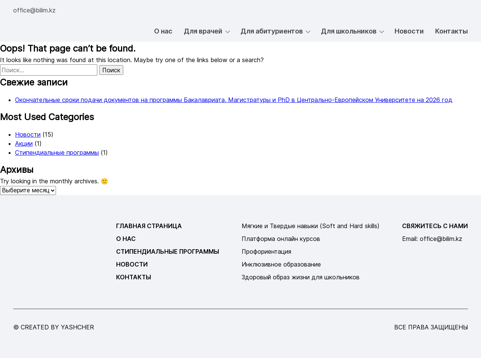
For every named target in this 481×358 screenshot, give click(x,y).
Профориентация (266, 251)
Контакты (451, 31)
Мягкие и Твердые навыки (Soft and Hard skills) (311, 226)
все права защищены (431, 327)
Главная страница (149, 226)
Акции (24, 143)
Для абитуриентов (271, 31)
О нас (163, 31)
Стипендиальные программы (57, 152)
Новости (409, 31)
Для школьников (349, 31)
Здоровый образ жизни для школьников (301, 277)
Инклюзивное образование (281, 264)
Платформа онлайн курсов (281, 238)
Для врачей (203, 31)
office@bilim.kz (34, 10)
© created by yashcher (53, 327)
